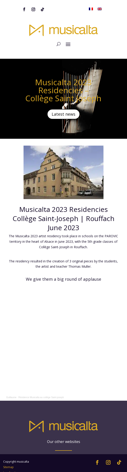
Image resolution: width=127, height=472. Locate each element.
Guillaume (11, 397)
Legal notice (11, 462)
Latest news (63, 114)
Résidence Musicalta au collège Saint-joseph (41, 397)
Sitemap (8, 457)
